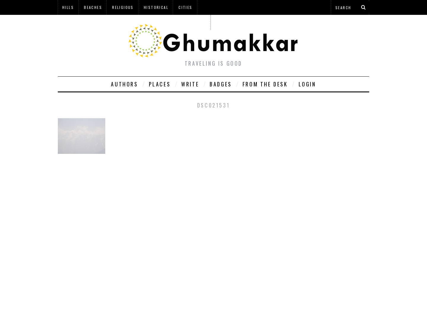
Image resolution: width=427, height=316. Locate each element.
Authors (124, 84)
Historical (156, 7)
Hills (68, 7)
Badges (221, 84)
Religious (123, 7)
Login (307, 84)
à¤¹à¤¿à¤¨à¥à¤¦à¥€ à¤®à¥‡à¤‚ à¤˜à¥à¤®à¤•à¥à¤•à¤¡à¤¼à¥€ (134, 22)
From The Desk (265, 84)
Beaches (93, 7)
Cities (185, 7)
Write (190, 84)
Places (160, 84)
